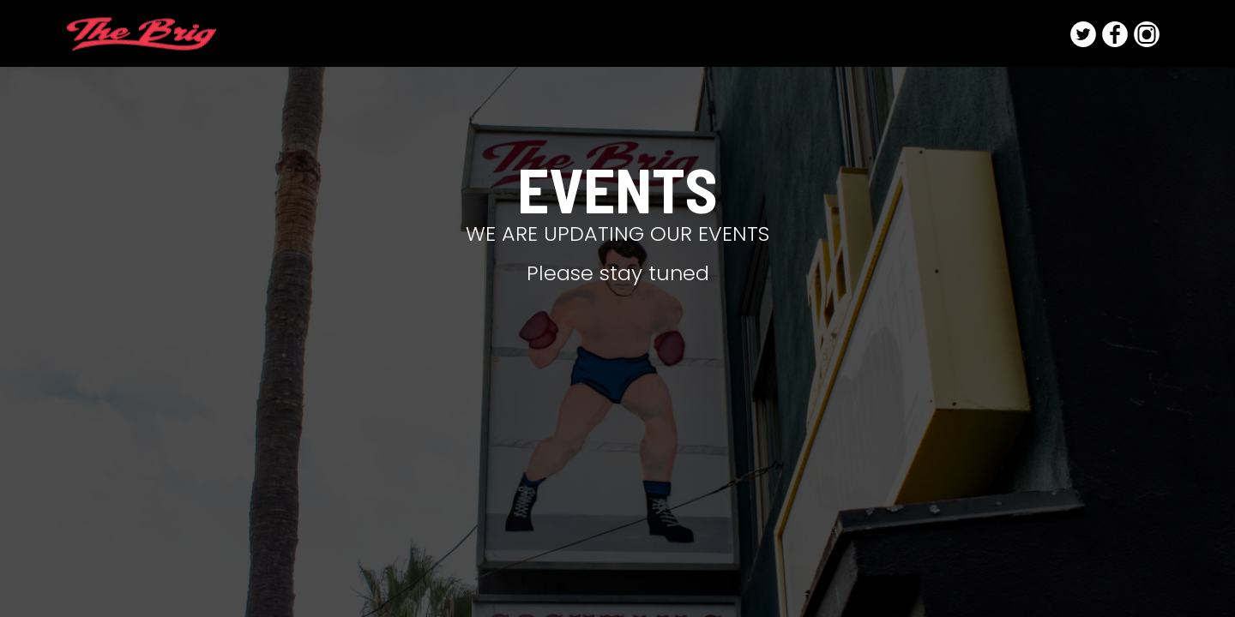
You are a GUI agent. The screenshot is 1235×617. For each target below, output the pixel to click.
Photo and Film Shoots (976, 34)
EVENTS (851, 34)
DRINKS (721, 34)
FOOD (784, 34)
